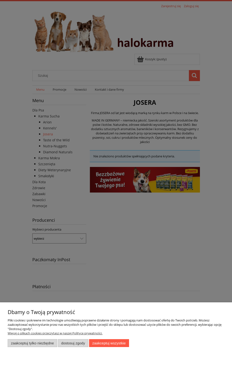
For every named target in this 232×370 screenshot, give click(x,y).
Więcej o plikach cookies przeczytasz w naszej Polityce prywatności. (55, 333)
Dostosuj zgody (73, 343)
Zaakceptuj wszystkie (109, 343)
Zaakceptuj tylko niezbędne (32, 343)
